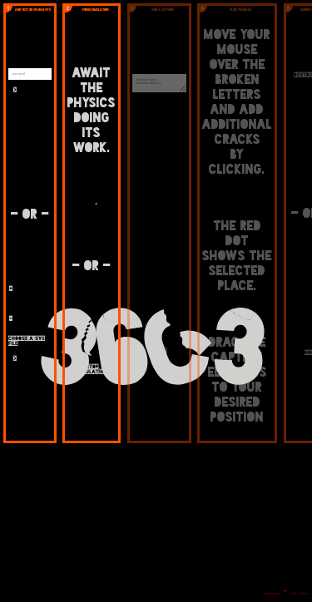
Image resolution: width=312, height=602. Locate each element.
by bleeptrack (272, 593)
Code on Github (299, 593)
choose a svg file (26, 341)
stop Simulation (92, 369)
